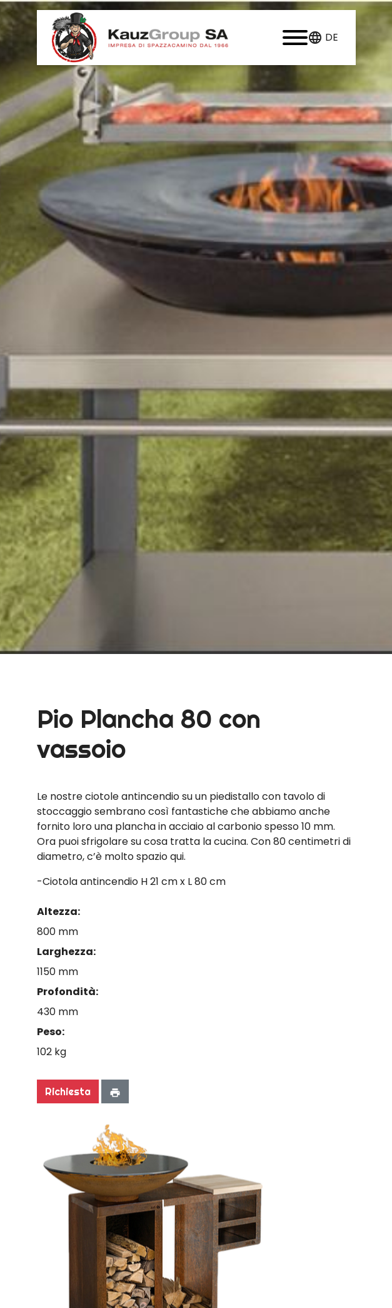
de (331, 37)
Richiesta (68, 1091)
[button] (295, 37)
